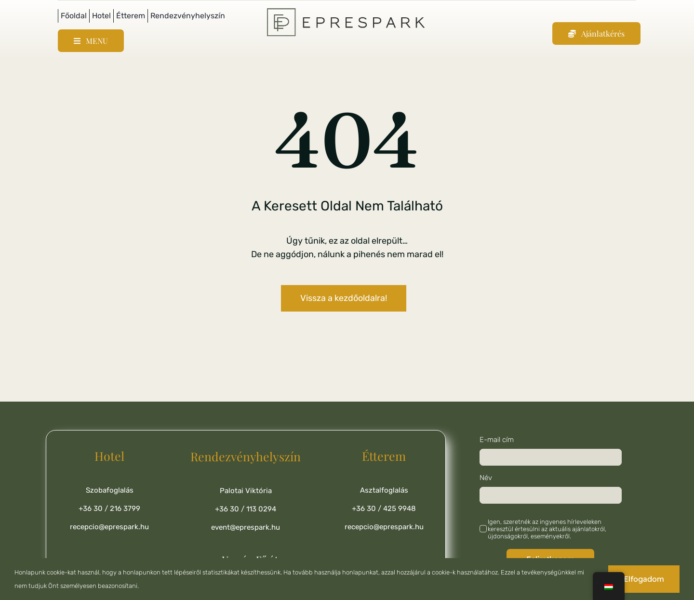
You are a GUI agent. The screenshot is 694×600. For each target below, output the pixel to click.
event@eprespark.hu (245, 527)
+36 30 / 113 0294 (245, 509)
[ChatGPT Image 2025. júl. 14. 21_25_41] (347, 10)
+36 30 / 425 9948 (384, 508)
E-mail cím (497, 439)
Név (486, 477)
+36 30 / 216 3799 (109, 508)
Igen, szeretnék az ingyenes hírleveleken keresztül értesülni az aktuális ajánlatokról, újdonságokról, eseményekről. (547, 529)
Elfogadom (644, 579)
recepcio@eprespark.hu (109, 526)
